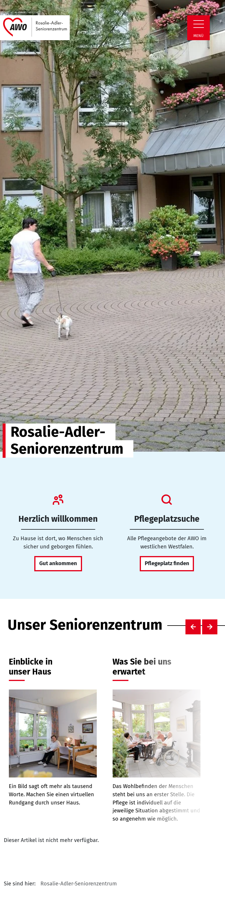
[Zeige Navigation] (198, 24)
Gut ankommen (58, 563)
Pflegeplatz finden (167, 563)
